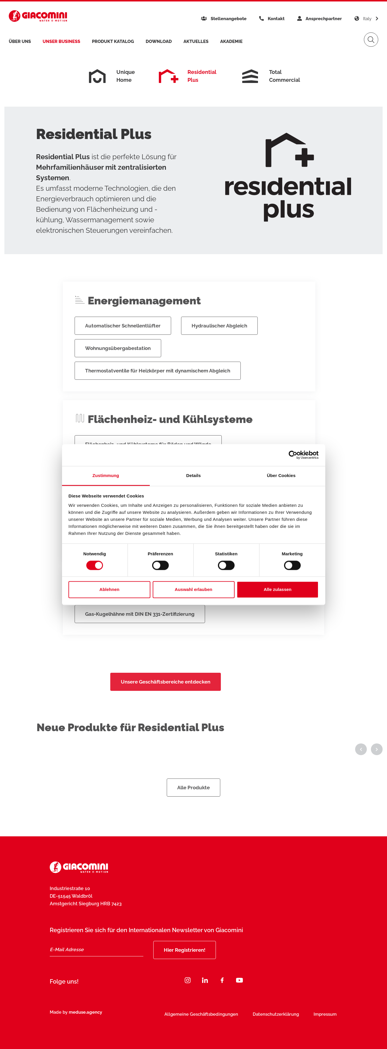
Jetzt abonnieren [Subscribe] (311, 1017)
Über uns (20, 41)
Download (159, 41)
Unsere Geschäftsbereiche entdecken (165, 697)
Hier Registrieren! (184, 950)
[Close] (352, 1002)
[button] (361, 765)
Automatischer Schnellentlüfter (123, 341)
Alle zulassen (277, 589)
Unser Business (61, 41)
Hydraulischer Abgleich (219, 341)
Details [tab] (193, 475)
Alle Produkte (193, 803)
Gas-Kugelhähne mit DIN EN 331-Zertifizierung (140, 629)
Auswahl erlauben (193, 589)
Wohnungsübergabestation (118, 364)
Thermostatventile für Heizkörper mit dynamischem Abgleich (157, 386)
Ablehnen (109, 589)
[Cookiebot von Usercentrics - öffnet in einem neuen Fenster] (293, 454)
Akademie (231, 41)
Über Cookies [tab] (281, 475)
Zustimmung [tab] (105, 475)
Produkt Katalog (113, 41)
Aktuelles (196, 41)
